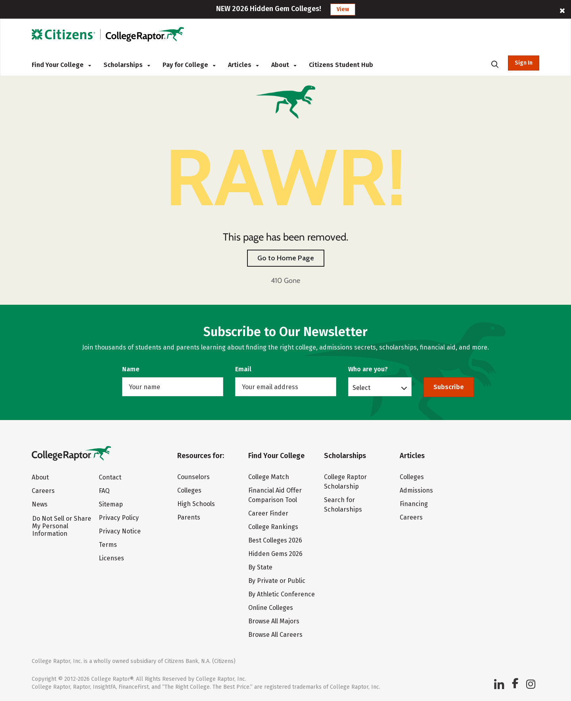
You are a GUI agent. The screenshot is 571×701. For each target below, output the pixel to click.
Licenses (111, 558)
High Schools (196, 504)
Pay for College (189, 65)
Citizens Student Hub (341, 65)
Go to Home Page (285, 258)
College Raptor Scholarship (345, 481)
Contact (110, 477)
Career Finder (268, 513)
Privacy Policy (119, 517)
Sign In (524, 62)
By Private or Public (276, 580)
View (343, 9)
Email (243, 369)
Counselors (193, 477)
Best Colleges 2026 (275, 540)
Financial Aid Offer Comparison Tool (275, 495)
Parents (188, 517)
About (283, 65)
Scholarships (126, 65)
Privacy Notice (120, 531)
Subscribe (448, 387)
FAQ (104, 491)
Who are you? (368, 369)
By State (260, 567)
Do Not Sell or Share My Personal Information (61, 526)
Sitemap (111, 504)
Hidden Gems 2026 (275, 554)
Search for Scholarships (343, 504)
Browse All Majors (273, 621)
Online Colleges (270, 607)
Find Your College (61, 65)
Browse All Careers (275, 634)
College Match (268, 477)
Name (131, 369)
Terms (108, 544)
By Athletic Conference (281, 594)
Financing (414, 504)
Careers (43, 491)
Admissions (416, 490)
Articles (243, 65)
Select (361, 387)
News (40, 504)
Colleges (189, 490)
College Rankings (273, 527)
